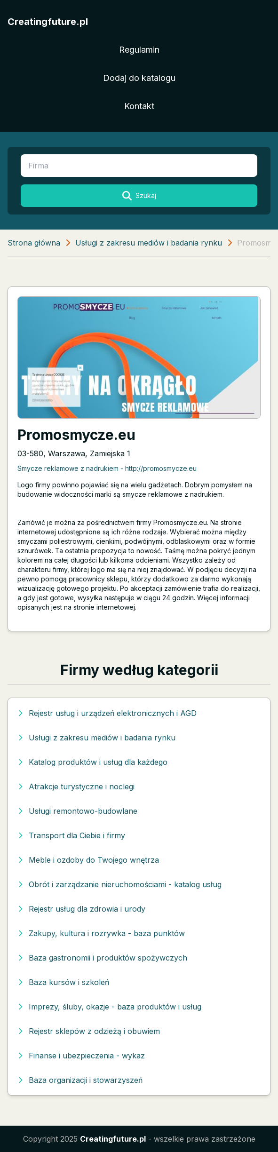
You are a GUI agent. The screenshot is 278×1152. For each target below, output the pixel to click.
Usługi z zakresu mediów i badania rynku (148, 242)
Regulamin (139, 50)
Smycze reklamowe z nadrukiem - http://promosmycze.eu (107, 468)
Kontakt (139, 106)
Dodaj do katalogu (139, 78)
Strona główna (34, 242)
